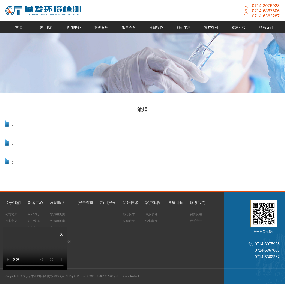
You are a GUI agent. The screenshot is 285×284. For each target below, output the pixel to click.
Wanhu (137, 276)
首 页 (19, 27)
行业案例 (151, 221)
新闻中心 (74, 27)
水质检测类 (57, 214)
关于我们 (46, 27)
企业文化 (11, 221)
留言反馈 (196, 214)
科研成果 (129, 221)
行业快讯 (34, 221)
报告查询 (129, 27)
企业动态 (34, 214)
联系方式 (196, 221)
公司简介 (11, 214)
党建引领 (238, 27)
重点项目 (151, 214)
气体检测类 (57, 221)
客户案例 (211, 27)
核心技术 (129, 214)
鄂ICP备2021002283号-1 (103, 276)
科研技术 (183, 27)
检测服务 (101, 27)
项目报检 (156, 27)
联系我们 (266, 27)
